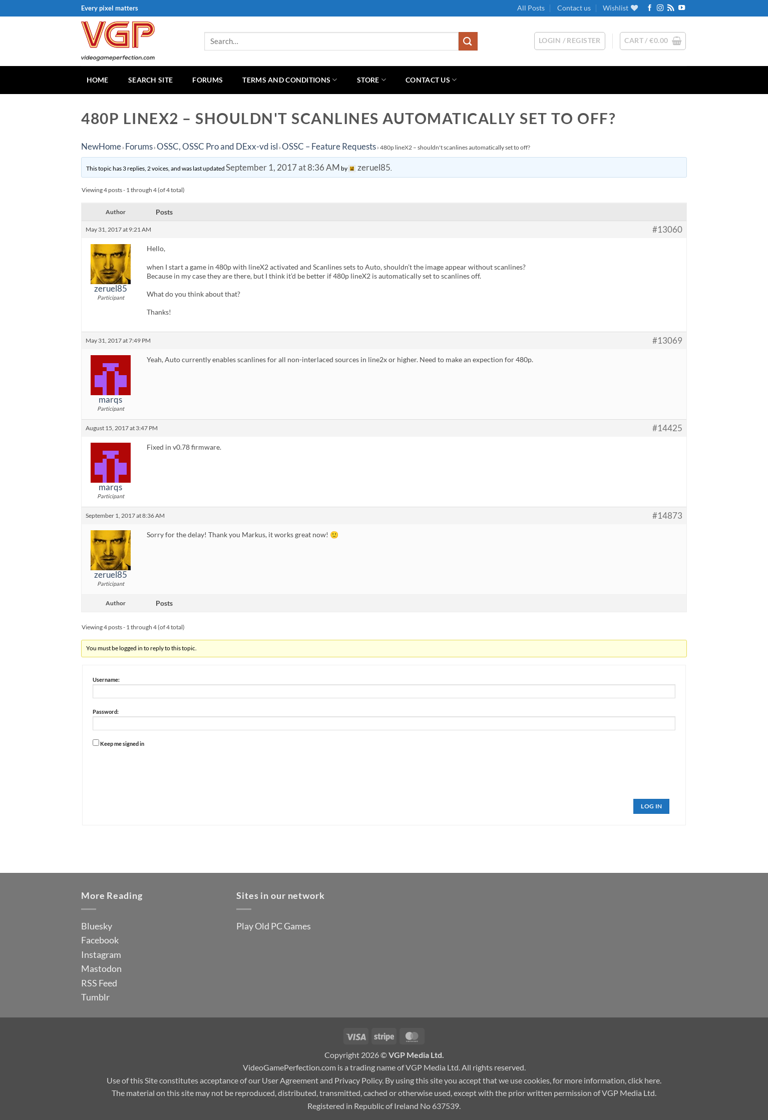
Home (98, 80)
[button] (653, 41)
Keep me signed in (122, 743)
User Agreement (290, 1080)
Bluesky (96, 925)
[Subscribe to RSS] (670, 8)
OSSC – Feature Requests (329, 146)
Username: (106, 679)
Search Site (150, 80)
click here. (644, 1080)
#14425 (667, 428)
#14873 (667, 515)
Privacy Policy (358, 1080)
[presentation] (169, 769)
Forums (207, 80)
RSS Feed (99, 982)
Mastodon (101, 968)
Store (371, 80)
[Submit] (468, 41)
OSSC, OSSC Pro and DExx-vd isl (217, 146)
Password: (106, 711)
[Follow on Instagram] (660, 8)
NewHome (101, 146)
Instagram (101, 954)
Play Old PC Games (273, 925)
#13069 (667, 340)
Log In (651, 806)
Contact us (574, 8)
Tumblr (95, 996)
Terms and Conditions (289, 80)
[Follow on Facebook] (649, 8)
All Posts (531, 8)
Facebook (100, 939)
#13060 (667, 229)
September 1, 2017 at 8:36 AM (283, 167)
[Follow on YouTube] (681, 8)
